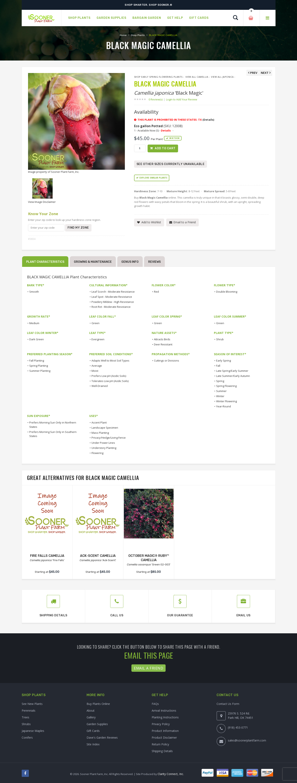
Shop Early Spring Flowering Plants (158, 76)
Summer (221, 391)
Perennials (28, 710)
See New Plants (32, 704)
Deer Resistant (163, 344)
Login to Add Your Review (181, 99)
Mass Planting (100, 433)
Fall (218, 365)
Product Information (165, 731)
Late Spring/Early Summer (232, 371)
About (91, 710)
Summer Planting (39, 371)
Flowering (97, 453)
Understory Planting (103, 448)
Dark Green (36, 339)
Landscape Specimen (104, 427)
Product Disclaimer (164, 737)
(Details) (208, 119)
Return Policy (160, 744)
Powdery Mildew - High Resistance (112, 302)
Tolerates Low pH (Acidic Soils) (110, 381)
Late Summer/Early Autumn (233, 376)
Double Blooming (226, 291)
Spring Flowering (226, 386)
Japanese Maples (33, 731)
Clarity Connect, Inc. (171, 774)
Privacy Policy (161, 724)
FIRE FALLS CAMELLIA (47, 556)
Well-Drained (99, 386)
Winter (220, 396)
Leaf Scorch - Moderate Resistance (113, 291)
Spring (220, 381)
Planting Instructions (165, 717)
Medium (34, 323)
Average (96, 365)
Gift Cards (93, 731)
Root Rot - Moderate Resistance (111, 307)
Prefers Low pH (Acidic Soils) (108, 376)
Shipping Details (162, 751)
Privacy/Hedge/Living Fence (108, 437)
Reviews (154, 262)
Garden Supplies (97, 724)
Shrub (220, 339)
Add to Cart (165, 148)
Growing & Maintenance (93, 262)
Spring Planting (38, 365)
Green (95, 323)
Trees (25, 717)
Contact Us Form (228, 704)
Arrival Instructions (164, 710)
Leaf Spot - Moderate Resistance (111, 297)
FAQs (155, 704)
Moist (94, 371)
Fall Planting (36, 360)
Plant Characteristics (45, 262)
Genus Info (130, 262)
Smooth (34, 291)
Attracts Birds (162, 339)
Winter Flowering (226, 401)
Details (166, 130)
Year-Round (223, 406)
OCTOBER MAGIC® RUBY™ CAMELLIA (148, 558)
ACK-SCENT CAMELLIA (98, 556)
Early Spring (223, 360)
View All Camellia (196, 76)
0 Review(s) (157, 99)
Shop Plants (138, 35)
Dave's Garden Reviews (102, 737)
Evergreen (97, 339)
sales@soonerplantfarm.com (247, 740)
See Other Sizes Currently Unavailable (171, 164)
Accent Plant (99, 422)
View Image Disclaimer (42, 202)
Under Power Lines (103, 443)
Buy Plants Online (98, 704)
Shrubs (26, 724)
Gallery (91, 717)
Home (123, 35)
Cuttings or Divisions (166, 360)
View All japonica (222, 76)
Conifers (27, 737)
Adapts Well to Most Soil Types (110, 360)
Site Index (93, 744)
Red (156, 291)
